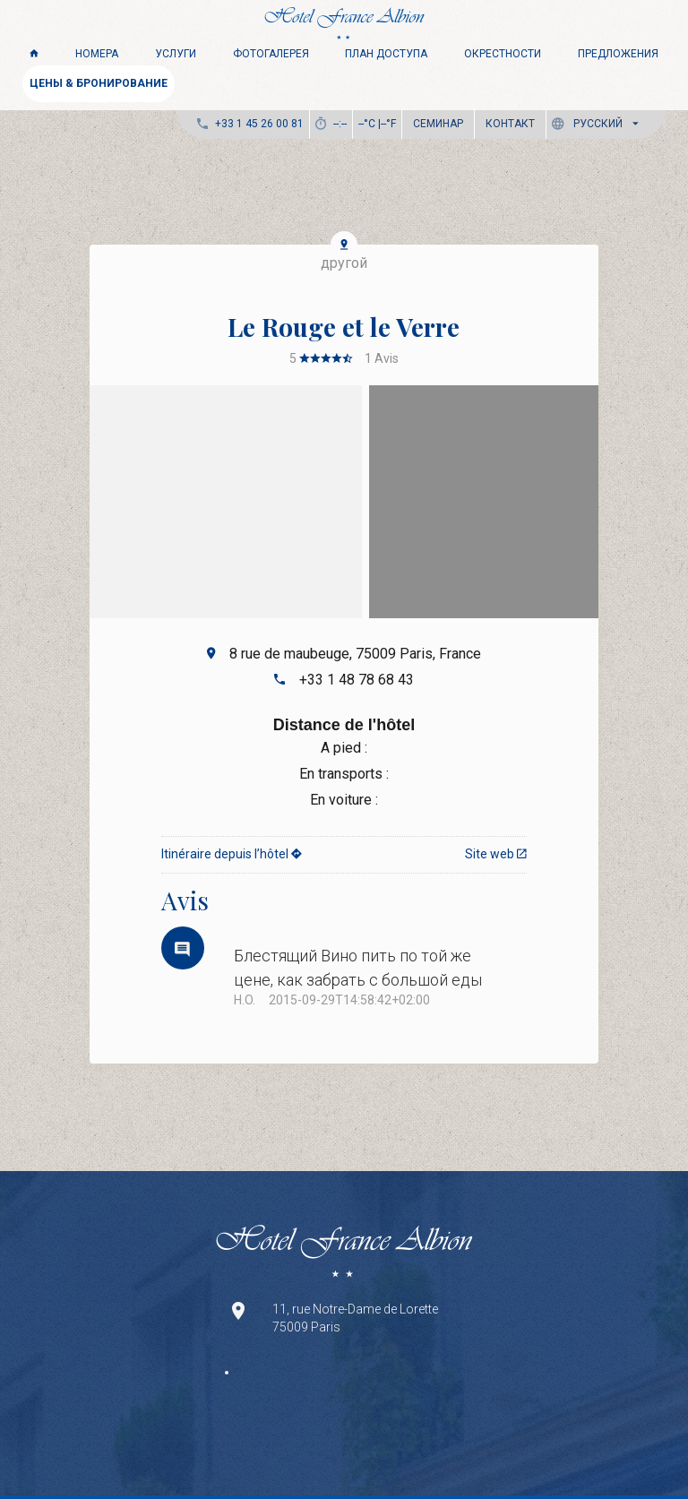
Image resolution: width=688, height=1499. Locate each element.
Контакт (510, 123)
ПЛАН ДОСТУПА (386, 53)
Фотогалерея (271, 53)
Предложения (618, 53)
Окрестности (502, 53)
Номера (96, 53)
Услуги (175, 53)
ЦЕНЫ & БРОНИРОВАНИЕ (99, 83)
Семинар (438, 123)
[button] (598, 124)
